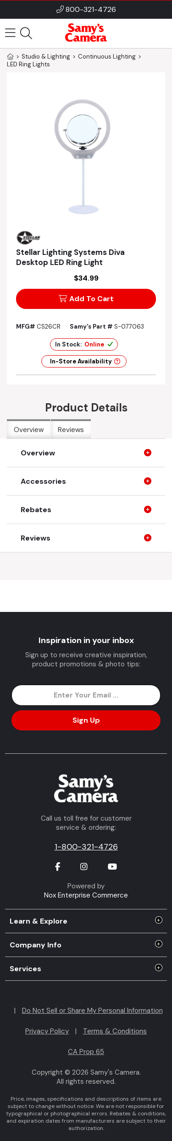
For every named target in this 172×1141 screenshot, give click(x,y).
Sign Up (86, 720)
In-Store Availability (85, 361)
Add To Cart (86, 298)
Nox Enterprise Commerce (86, 895)
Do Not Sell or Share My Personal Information (92, 1010)
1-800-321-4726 (86, 846)
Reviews (71, 429)
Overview (29, 429)
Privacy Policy (47, 1031)
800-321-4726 (91, 9)
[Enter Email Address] (85, 695)
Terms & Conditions (115, 1031)
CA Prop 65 (86, 1051)
